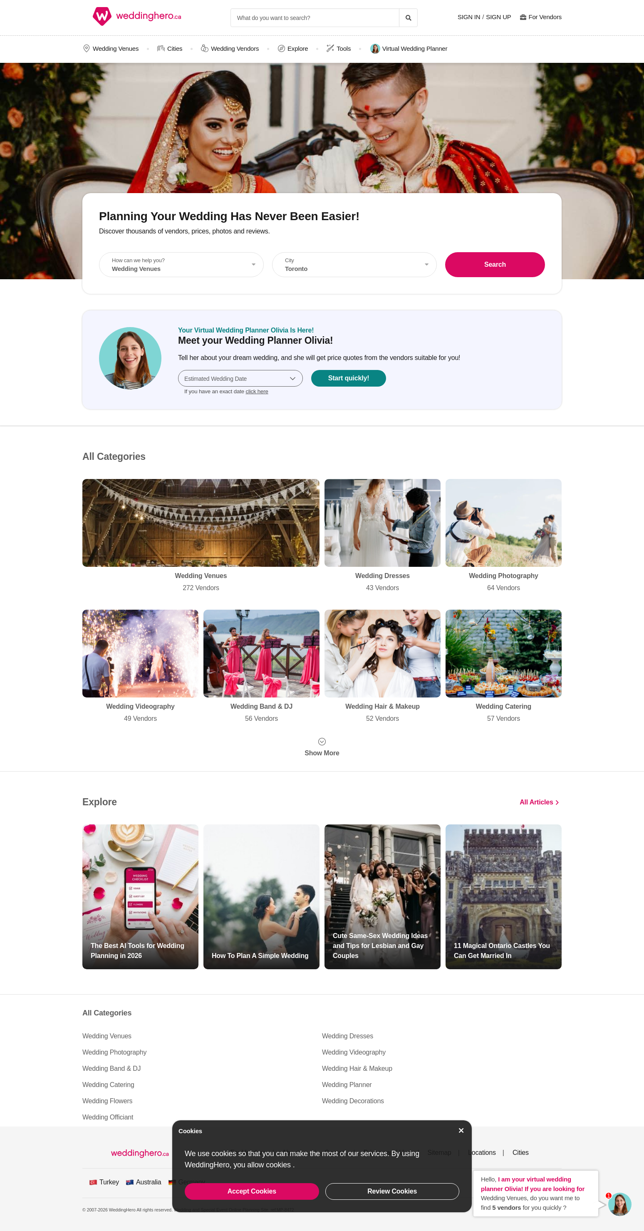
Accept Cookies (252, 1191)
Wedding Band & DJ (261, 667)
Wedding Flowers (107, 1100)
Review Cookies (392, 1191)
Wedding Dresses (382, 536)
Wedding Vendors (235, 48)
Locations (482, 1152)
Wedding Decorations (353, 1100)
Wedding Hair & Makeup (382, 667)
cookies (279, 1165)
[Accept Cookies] (461, 1130)
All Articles (536, 801)
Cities (174, 48)
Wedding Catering (504, 667)
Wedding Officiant (107, 1117)
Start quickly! (348, 378)
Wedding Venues (116, 48)
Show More (322, 753)
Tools (344, 48)
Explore (297, 48)
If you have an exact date (226, 391)
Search (495, 264)
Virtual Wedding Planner (409, 49)
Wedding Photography (504, 536)
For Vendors (545, 16)
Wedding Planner (347, 1084)
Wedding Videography (140, 667)
